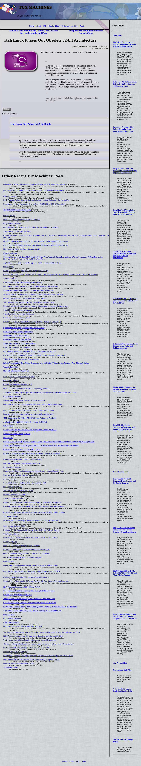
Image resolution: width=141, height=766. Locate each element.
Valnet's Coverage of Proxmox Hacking (17, 595)
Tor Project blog (120, 663)
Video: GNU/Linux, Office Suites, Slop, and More (21, 359)
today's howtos (8, 267)
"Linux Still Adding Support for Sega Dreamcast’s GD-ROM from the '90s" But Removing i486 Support (41, 446)
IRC (44, 26)
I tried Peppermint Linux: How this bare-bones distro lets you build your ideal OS (33, 636)
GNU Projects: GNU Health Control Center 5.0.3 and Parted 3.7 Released (30, 227)
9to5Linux (117, 35)
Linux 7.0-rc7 (8, 438)
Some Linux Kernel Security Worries (16, 434)
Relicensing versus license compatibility (18, 332)
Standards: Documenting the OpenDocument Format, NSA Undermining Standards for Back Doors (39, 392)
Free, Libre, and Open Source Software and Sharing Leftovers (26, 389)
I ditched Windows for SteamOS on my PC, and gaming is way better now (30, 286)
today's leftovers (9, 216)
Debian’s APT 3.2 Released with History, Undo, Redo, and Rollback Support (125, 346)
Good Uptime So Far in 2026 (14, 526)
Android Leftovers (9, 196)
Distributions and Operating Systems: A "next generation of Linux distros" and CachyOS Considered (40, 607)
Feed (82, 26)
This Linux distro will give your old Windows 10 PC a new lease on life (29, 302)
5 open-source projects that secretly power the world (22, 282)
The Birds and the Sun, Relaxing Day (17, 210)
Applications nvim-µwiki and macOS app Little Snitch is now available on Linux (32, 263)
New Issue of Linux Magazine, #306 (16, 318)
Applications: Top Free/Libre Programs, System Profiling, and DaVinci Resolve (32, 610)
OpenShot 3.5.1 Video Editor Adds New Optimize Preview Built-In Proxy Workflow (124, 212)
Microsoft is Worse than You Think (16, 371)
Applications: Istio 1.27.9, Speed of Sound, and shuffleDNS (25, 422)
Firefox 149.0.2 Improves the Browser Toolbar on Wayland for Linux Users (124, 389)
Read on (6, 109)
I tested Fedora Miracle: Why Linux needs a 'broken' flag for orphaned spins (31, 660)
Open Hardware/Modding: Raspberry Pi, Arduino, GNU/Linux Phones (28, 591)
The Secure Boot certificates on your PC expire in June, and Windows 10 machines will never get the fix (41, 632)
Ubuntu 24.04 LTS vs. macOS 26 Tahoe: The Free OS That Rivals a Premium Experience (36, 581)
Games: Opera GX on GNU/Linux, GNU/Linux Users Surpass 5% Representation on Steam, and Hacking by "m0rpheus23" (48, 442)
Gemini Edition (54, 26)
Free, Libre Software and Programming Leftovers (21, 546)
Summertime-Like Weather (13, 499)
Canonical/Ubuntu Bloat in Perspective (17, 385)
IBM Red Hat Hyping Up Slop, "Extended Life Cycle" (22, 557)
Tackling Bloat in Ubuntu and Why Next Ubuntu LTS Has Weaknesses (29, 599)
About (38, 26)
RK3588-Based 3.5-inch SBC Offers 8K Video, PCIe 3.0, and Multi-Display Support (125, 573)
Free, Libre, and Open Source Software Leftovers (21, 220)
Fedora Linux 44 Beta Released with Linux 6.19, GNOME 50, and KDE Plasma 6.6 (34, 204)
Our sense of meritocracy (12, 487)
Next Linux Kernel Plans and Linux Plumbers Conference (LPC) (26, 550)
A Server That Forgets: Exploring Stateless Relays (123, 690)
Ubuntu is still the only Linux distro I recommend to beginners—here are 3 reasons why (35, 306)
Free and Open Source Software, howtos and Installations (24, 298)
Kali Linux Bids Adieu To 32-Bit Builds (31, 124)
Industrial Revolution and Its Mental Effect (18, 664)
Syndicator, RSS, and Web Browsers (17, 231)
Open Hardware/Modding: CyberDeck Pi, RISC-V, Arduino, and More (28, 410)
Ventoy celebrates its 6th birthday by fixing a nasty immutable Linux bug (29, 640)
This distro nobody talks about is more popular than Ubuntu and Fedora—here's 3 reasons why (38, 644)
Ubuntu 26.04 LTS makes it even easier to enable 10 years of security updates (32, 502)
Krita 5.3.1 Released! (11, 622)
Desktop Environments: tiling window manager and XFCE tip (25, 271)
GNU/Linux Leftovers (11, 381)
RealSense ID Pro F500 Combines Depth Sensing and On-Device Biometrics (124, 481)
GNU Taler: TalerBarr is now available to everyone (21, 463)
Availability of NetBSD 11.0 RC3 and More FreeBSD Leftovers (26, 577)
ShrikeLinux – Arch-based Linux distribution (19, 343)
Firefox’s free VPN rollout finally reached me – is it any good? (26, 648)
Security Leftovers (10, 253)
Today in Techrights (10, 367)
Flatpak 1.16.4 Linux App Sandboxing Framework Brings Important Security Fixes (125, 171)
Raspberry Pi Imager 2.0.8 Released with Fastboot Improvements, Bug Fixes (123, 129)
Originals (65, 26)
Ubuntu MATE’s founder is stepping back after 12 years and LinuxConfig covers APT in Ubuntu (38, 656)
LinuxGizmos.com (120, 472)
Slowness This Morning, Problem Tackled (18, 475)
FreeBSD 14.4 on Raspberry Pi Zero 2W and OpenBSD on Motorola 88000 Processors (35, 241)
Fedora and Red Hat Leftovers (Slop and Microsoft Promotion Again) (28, 414)
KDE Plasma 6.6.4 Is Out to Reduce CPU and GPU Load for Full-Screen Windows (33, 506)
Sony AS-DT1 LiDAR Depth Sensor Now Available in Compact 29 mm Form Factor (124, 530)
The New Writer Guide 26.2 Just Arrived (18, 491)
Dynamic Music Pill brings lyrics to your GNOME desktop (24, 328)
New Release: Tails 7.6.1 (122, 670)
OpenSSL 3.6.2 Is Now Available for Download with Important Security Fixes (124, 427)
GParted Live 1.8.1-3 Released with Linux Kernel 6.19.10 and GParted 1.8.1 (124, 301)
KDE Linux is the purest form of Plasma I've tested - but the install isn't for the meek (34, 355)
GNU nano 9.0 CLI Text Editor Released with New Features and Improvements (125, 84)
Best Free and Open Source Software (17, 339)
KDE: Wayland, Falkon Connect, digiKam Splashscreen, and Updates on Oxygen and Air (36, 200)
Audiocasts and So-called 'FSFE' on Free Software (22, 459)
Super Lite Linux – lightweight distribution (18, 314)
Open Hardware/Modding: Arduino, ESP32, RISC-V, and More (26, 554)
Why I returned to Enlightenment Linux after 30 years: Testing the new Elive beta (33, 294)
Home (31, 26)
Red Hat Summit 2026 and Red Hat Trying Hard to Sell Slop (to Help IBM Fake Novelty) (35, 245)
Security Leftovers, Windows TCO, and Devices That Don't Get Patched (29, 430)
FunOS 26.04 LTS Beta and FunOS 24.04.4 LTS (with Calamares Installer (30, 538)
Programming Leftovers (12, 224)
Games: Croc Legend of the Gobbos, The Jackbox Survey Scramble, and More (33, 32)
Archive (74, 26)
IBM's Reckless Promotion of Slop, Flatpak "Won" (21, 587)
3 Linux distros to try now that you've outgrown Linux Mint (24, 483)
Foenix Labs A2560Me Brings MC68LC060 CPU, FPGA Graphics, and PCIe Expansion (125, 616)
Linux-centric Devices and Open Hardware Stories (22, 249)
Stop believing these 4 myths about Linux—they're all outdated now (28, 290)
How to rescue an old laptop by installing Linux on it (22, 449)
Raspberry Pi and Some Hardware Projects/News (86, 32)
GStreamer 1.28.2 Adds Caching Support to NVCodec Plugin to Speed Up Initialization (124, 254)
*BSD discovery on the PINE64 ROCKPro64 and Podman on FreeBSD (29, 418)
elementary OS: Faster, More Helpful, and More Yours (23, 626)
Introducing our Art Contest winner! (16, 336)
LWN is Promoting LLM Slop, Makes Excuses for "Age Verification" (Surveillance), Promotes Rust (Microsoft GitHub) (46, 363)
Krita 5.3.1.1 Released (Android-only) (17, 347)
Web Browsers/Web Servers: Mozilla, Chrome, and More (24, 400)
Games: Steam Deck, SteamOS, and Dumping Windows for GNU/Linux (29, 603)
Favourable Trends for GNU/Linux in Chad (19, 377)
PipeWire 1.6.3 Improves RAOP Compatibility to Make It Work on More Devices (124, 44)
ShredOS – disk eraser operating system (18, 310)
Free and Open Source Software (15, 495)
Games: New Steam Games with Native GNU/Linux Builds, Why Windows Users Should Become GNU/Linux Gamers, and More (50, 275)
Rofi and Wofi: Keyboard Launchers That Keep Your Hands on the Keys (29, 351)
